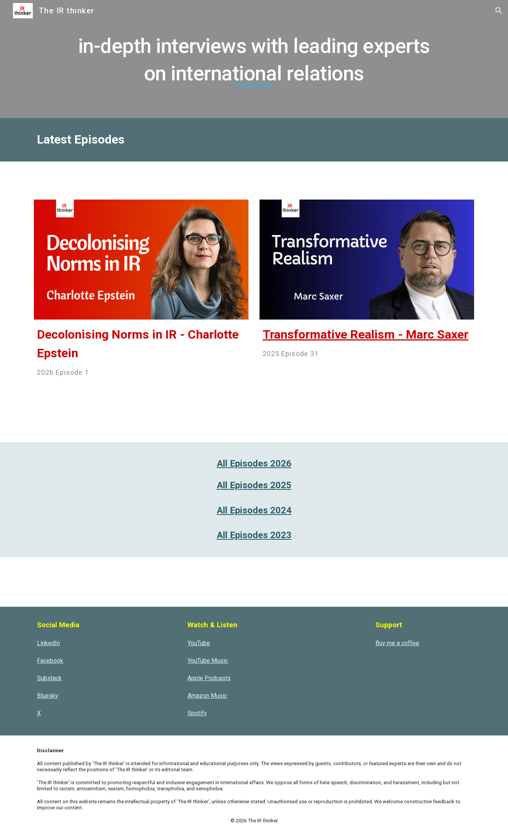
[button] (499, 11)
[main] (254, 59)
